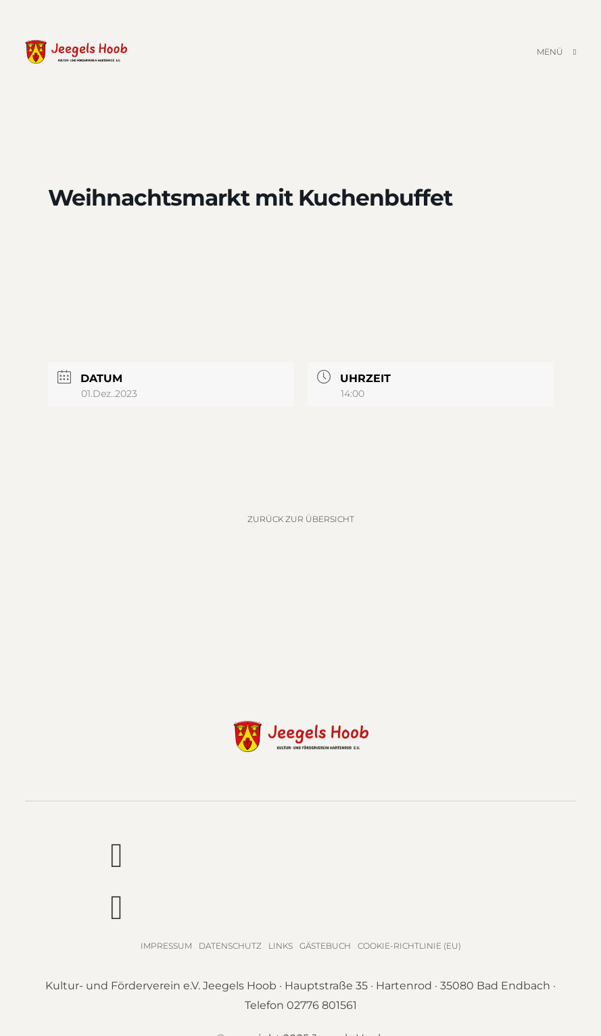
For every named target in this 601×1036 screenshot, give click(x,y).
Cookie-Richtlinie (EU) (409, 946)
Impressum (166, 946)
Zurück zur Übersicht (300, 519)
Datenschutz (230, 946)
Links (280, 946)
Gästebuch (325, 946)
